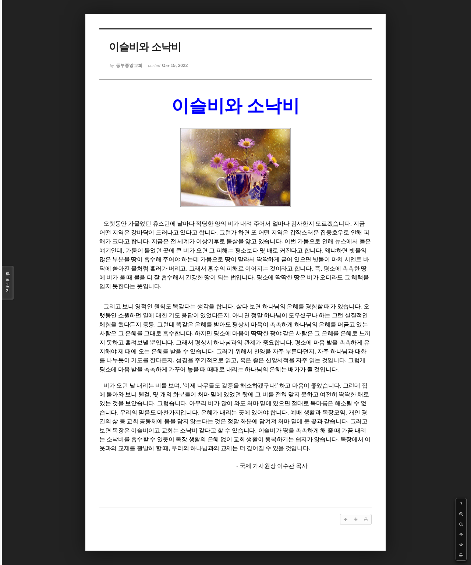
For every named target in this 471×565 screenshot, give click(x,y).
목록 (8, 283)
